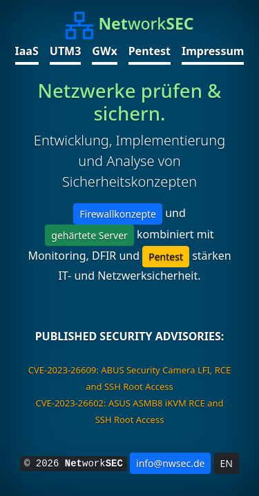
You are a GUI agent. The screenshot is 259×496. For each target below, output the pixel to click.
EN (226, 463)
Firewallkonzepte (117, 213)
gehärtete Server (89, 235)
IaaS (27, 51)
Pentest (149, 51)
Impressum (213, 51)
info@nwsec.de (170, 463)
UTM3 (65, 51)
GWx (104, 51)
